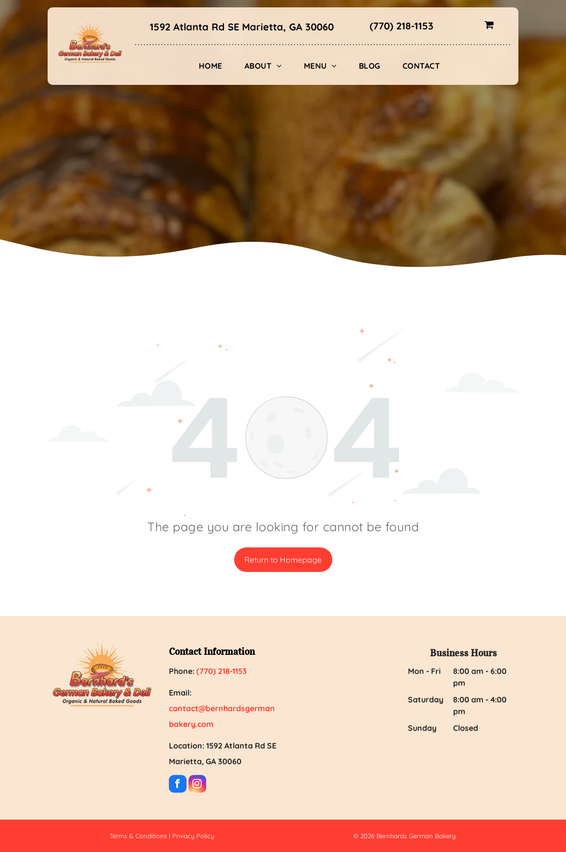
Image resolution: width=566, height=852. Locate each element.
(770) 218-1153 (401, 26)
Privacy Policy (193, 836)
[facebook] (178, 785)
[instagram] (197, 785)
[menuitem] (214, 65)
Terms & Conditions (138, 836)
